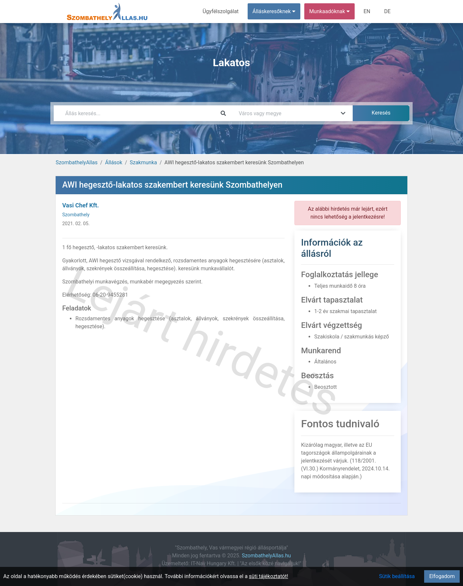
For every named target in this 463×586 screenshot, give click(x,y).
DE (387, 11)
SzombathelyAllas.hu (266, 555)
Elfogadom (442, 576)
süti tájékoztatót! (268, 576)
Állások (113, 162)
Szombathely (76, 215)
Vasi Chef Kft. (80, 205)
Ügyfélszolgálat (220, 11)
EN (367, 11)
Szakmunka (143, 162)
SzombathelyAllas (76, 162)
